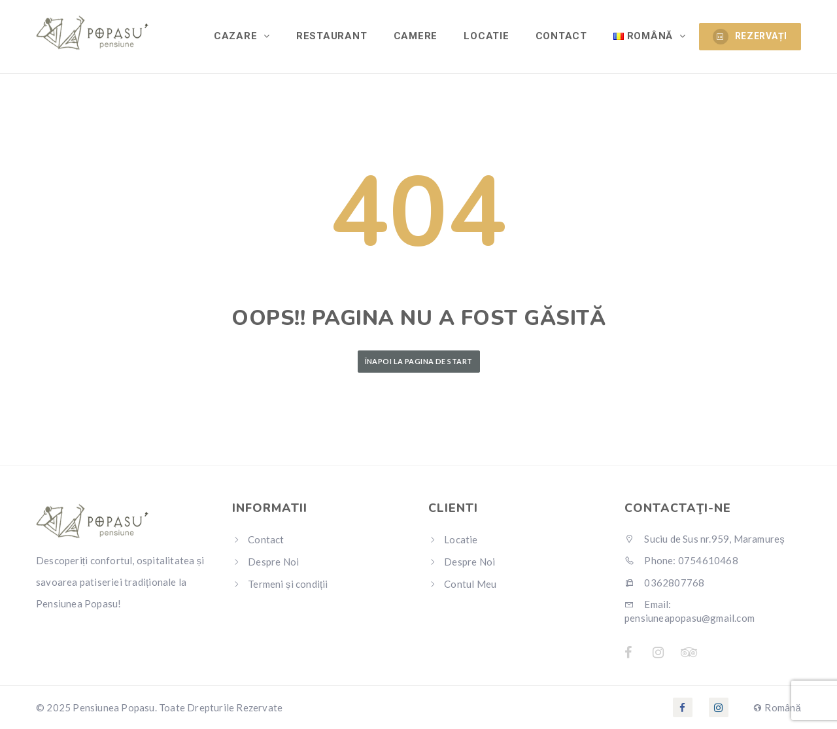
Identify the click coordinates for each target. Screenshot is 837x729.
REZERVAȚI (750, 36)
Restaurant (332, 36)
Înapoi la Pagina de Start (419, 361)
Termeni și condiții (288, 584)
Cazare (237, 36)
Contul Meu (470, 584)
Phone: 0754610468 (681, 560)
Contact (561, 36)
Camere (416, 36)
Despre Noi (273, 562)
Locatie (486, 36)
